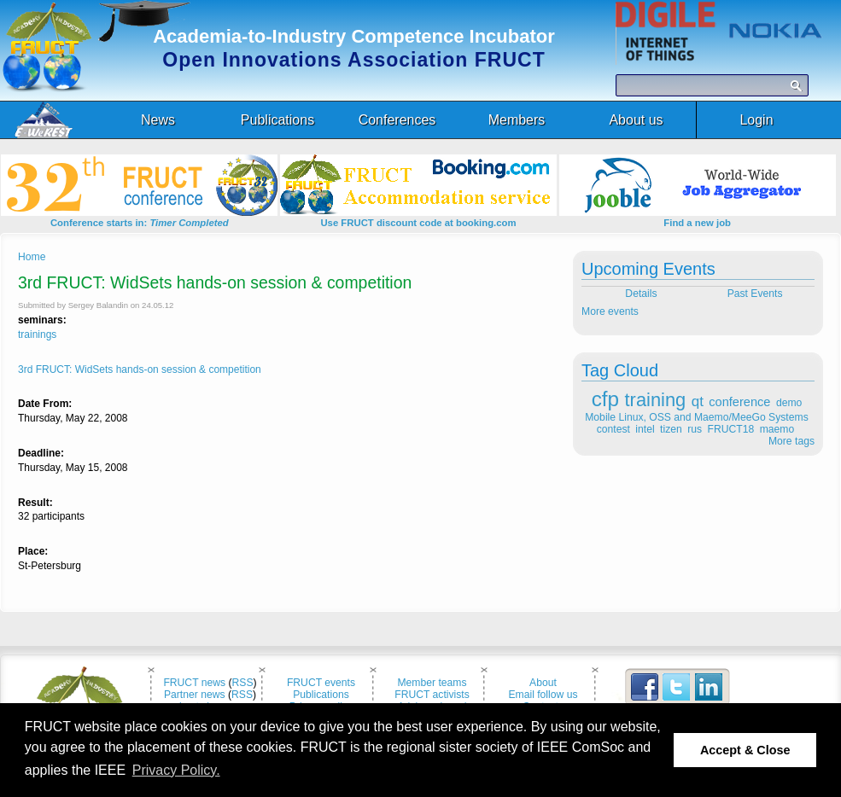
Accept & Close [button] (745, 750)
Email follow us (542, 695)
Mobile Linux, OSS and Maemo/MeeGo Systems (696, 417)
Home (31, 257)
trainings (37, 334)
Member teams (431, 683)
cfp (605, 398)
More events (610, 311)
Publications (321, 695)
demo (789, 403)
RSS (243, 683)
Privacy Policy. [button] (176, 770)
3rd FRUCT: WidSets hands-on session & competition (139, 369)
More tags (791, 441)
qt (698, 401)
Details (639, 294)
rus (694, 429)
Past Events (756, 294)
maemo (777, 429)
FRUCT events (321, 683)
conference (739, 402)
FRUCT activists (432, 695)
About (543, 683)
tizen (671, 429)
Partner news (194, 695)
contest (613, 429)
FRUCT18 (731, 429)
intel (644, 429)
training (655, 399)
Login (756, 120)
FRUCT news (194, 683)
